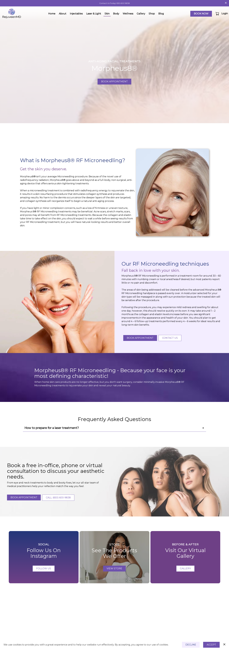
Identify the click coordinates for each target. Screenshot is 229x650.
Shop (152, 13)
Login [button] (224, 13)
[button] (217, 13)
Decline (190, 644)
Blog (161, 13)
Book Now (201, 13)
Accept (211, 644)
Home (51, 13)
